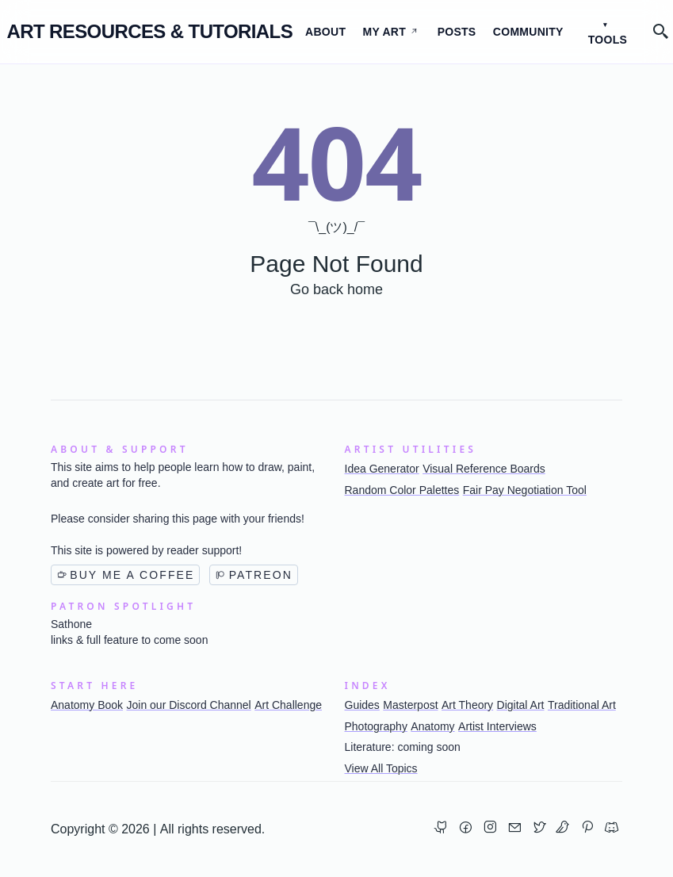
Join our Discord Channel (189, 705)
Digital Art (521, 705)
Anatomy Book (87, 705)
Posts (457, 31)
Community (528, 31)
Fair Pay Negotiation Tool (525, 490)
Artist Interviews (497, 726)
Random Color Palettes (402, 490)
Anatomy (432, 726)
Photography (376, 726)
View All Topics (381, 768)
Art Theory (467, 705)
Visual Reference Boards (484, 468)
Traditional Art (582, 705)
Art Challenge (288, 705)
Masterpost (410, 705)
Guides (362, 705)
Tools (607, 39)
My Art (391, 31)
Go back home (336, 289)
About (325, 31)
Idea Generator (382, 468)
